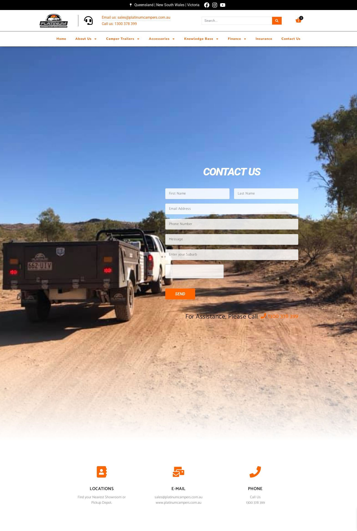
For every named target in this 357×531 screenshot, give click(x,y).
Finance (237, 39)
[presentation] (194, 271)
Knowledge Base (201, 39)
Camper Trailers (123, 39)
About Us (86, 39)
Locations (102, 488)
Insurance (264, 39)
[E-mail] (178, 472)
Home (61, 39)
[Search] (277, 21)
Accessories (162, 39)
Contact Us (291, 39)
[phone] (255, 472)
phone (255, 488)
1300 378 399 (279, 316)
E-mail (178, 488)
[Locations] (101, 472)
